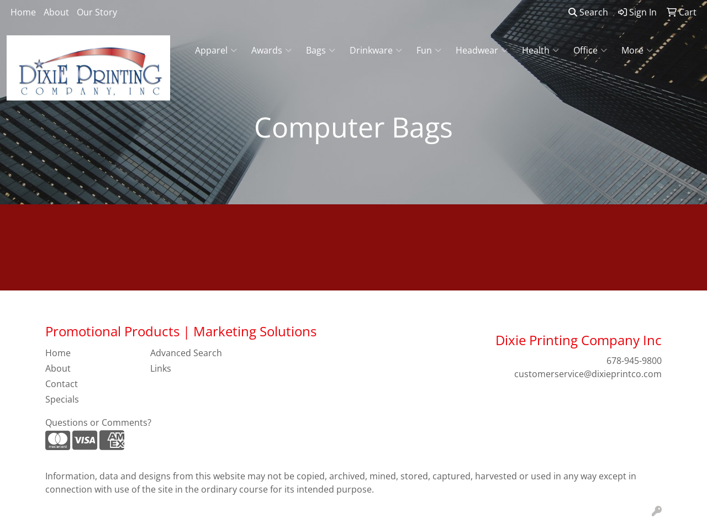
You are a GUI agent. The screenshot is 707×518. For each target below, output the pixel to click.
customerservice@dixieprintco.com (588, 374)
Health (540, 50)
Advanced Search (186, 353)
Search (588, 12)
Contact (61, 384)
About (56, 12)
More (637, 50)
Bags (320, 50)
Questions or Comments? (98, 422)
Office (590, 50)
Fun (428, 50)
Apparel (216, 50)
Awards (271, 50)
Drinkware (376, 50)
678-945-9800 (634, 361)
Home (23, 12)
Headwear (482, 50)
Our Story (97, 12)
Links (160, 368)
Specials (62, 399)
